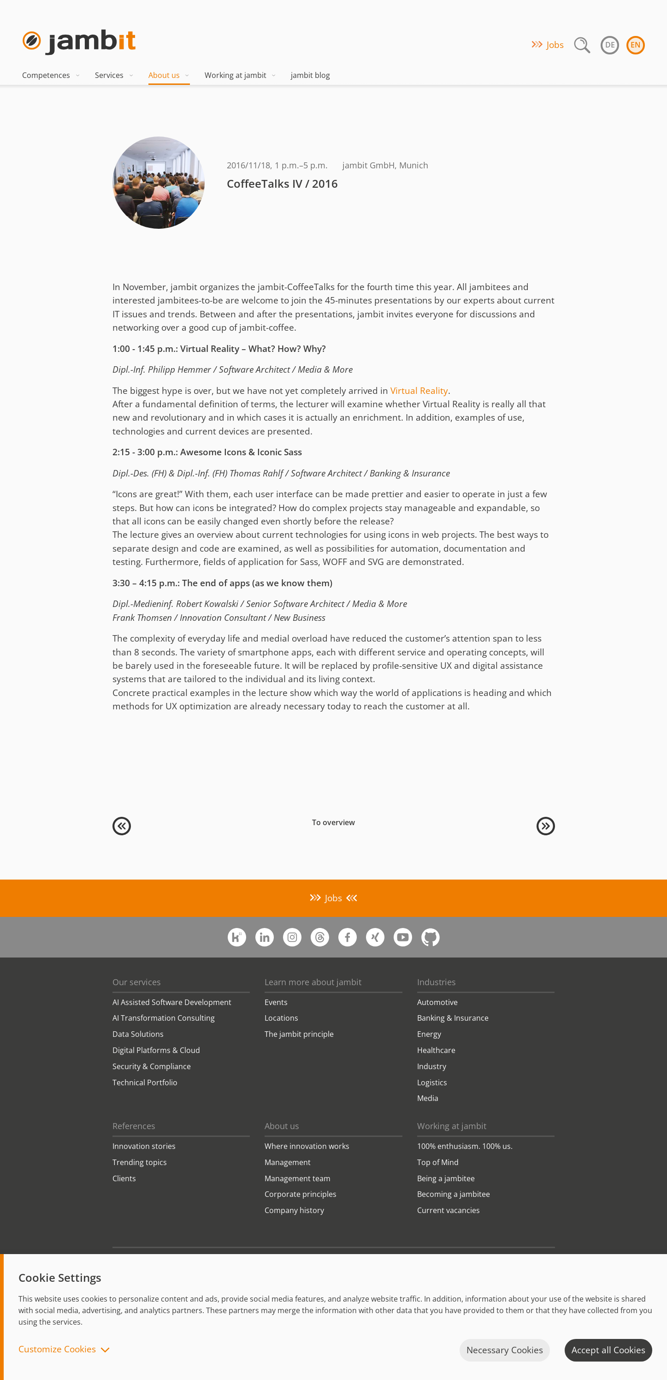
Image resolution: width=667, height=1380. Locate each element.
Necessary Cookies (504, 1350)
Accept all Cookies (608, 1350)
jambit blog (310, 75)
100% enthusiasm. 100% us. (465, 1146)
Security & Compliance (151, 1066)
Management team (298, 1178)
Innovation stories (144, 1146)
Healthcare (436, 1050)
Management (288, 1162)
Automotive (437, 1002)
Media (427, 1098)
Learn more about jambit (313, 981)
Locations (281, 1018)
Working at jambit (241, 75)
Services (114, 75)
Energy (429, 1034)
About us (169, 75)
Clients (124, 1178)
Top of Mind (438, 1162)
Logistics (432, 1082)
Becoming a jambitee (453, 1194)
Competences (51, 75)
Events (276, 1002)
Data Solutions (138, 1034)
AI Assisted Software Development (171, 1002)
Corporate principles (300, 1194)
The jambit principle (299, 1034)
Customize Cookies (57, 1349)
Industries (436, 981)
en (636, 45)
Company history (294, 1210)
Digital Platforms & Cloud (156, 1050)
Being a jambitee (446, 1178)
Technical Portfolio (144, 1082)
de (610, 45)
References (133, 1125)
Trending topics (139, 1162)
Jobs (555, 45)
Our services (136, 981)
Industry (431, 1066)
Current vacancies (448, 1210)
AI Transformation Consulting (163, 1018)
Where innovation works (307, 1146)
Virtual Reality (419, 391)
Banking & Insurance (453, 1018)
